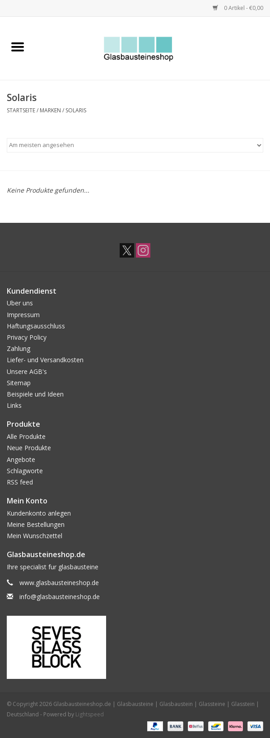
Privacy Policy (27, 337)
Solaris (75, 110)
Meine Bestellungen (36, 524)
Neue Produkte (29, 447)
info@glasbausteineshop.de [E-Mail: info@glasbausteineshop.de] (59, 596)
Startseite (21, 110)
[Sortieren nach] (135, 145)
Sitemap (19, 382)
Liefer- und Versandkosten (45, 359)
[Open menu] (17, 46)
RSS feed (20, 482)
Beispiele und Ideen (35, 394)
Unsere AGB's (27, 371)
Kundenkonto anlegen (39, 513)
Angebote (21, 459)
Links (14, 405)
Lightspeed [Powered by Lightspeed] (89, 714)
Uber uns (20, 303)
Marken (50, 110)
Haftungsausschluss (36, 326)
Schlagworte (25, 470)
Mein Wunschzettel (34, 535)
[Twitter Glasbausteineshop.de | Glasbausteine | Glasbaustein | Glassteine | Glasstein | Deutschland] (127, 250)
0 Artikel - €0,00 (238, 8)
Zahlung (18, 348)
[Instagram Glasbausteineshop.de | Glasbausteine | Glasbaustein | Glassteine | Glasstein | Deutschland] (143, 250)
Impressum (23, 314)
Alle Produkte (26, 436)
